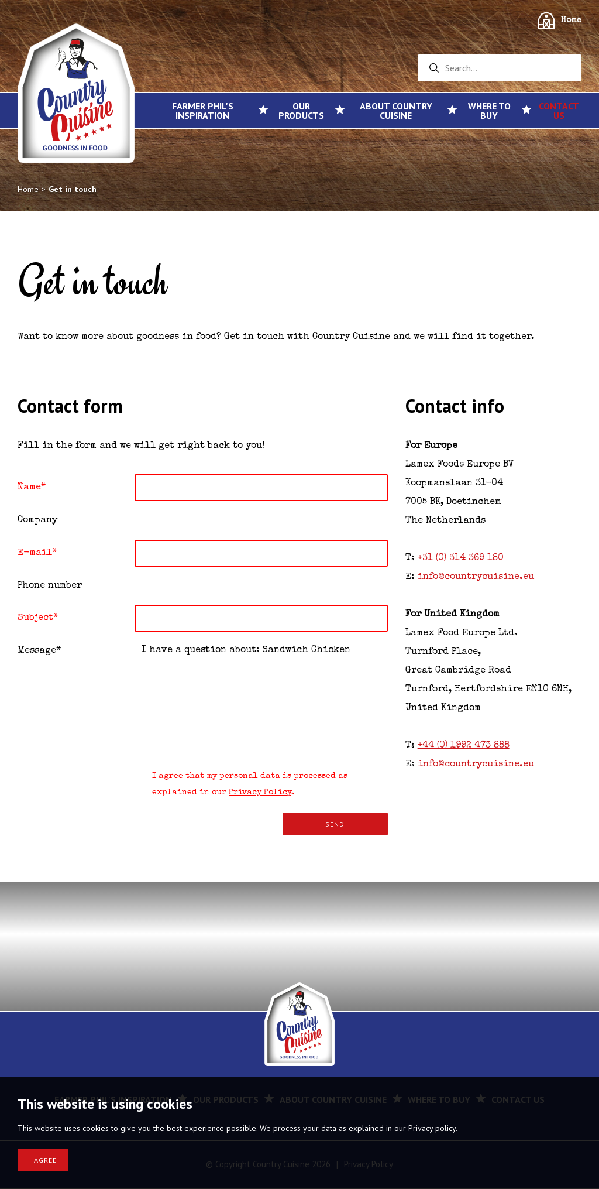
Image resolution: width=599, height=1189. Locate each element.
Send (335, 825)
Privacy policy (432, 1128)
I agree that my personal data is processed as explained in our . (241, 784)
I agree (43, 1160)
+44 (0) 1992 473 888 (464, 746)
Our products (301, 110)
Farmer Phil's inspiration (202, 110)
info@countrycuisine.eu (476, 577)
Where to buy (489, 110)
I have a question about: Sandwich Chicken (261, 698)
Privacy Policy (260, 794)
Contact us (559, 110)
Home (571, 20)
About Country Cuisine (396, 110)
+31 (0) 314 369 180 (461, 558)
